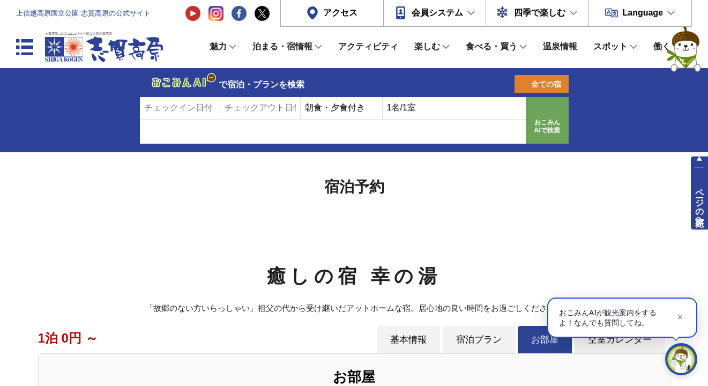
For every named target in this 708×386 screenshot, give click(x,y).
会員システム (437, 12)
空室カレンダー (620, 339)
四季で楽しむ (539, 12)
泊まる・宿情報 (282, 46)
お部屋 (544, 339)
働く (661, 46)
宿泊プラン (479, 339)
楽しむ (427, 46)
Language (642, 12)
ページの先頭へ (699, 202)
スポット (610, 46)
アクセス (340, 12)
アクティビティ (368, 46)
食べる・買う (491, 46)
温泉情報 (560, 46)
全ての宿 (546, 84)
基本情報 (408, 339)
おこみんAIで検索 (547, 126)
